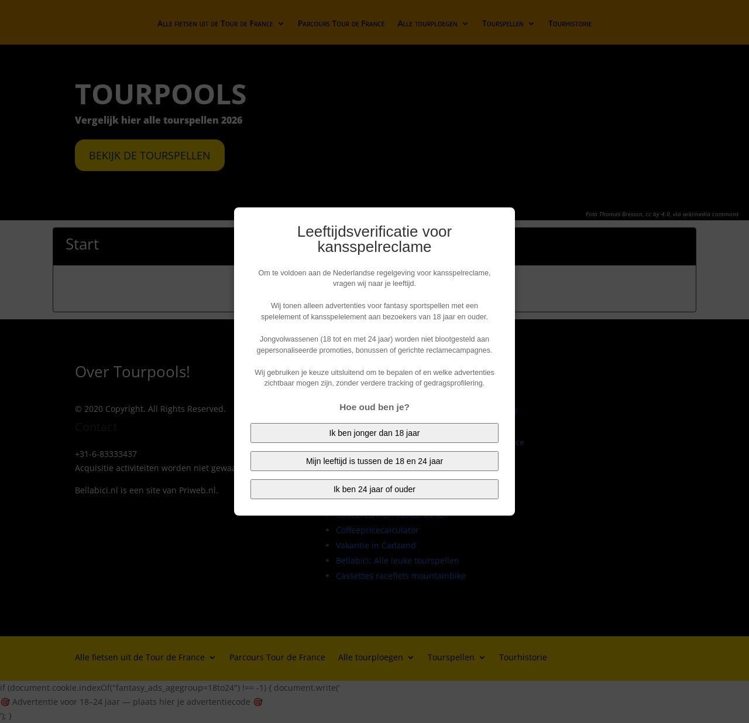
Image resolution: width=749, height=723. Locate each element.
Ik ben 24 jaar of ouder (374, 489)
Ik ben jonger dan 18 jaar (374, 433)
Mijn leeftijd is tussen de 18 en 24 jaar (374, 461)
